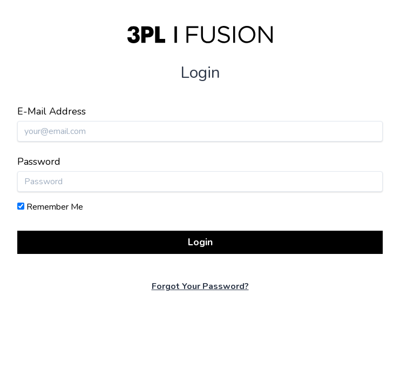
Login (200, 242)
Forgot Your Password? (200, 286)
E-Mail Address (51, 111)
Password (38, 161)
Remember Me (54, 207)
